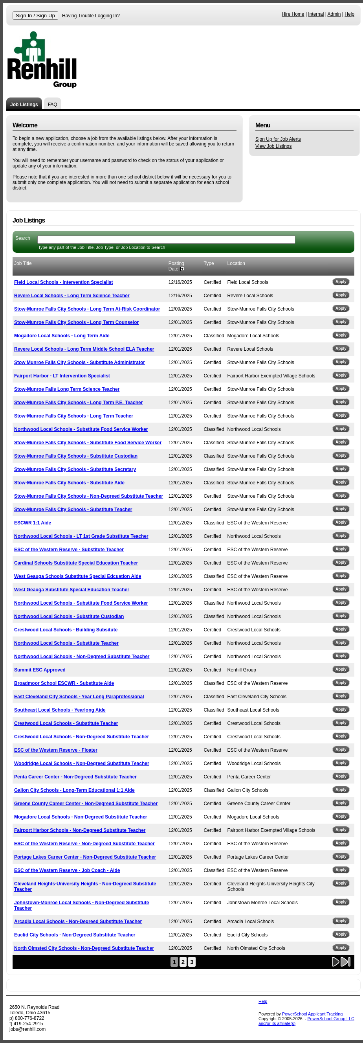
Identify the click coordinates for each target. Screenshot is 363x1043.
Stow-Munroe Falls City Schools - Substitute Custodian (76, 456)
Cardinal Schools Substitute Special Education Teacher (76, 563)
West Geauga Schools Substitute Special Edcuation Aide (77, 576)
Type (209, 263)
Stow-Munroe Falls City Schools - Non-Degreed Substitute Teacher (88, 496)
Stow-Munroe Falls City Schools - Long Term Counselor (76, 322)
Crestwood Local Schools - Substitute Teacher (66, 723)
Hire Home (293, 14)
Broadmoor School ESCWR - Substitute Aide (64, 683)
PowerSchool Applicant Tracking (312, 1014)
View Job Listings (273, 146)
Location (236, 263)
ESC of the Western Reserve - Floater (55, 750)
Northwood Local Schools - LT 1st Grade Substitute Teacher (81, 536)
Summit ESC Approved (40, 670)
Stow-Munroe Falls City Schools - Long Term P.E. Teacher (78, 402)
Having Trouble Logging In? (91, 15)
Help (349, 14)
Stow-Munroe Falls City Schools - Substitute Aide (69, 483)
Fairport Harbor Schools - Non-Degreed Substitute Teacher (80, 830)
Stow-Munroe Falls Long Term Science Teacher (66, 389)
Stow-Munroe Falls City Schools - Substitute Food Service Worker (87, 442)
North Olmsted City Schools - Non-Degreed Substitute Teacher (84, 948)
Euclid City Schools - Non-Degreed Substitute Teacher (75, 935)
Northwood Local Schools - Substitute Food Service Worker (81, 429)
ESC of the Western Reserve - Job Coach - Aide (67, 870)
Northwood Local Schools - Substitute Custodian (69, 616)
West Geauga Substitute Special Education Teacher (71, 589)
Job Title (23, 263)
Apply (341, 282)
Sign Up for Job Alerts (278, 139)
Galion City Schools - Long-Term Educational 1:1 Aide (74, 790)
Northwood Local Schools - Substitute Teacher (66, 643)
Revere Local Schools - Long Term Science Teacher (72, 295)
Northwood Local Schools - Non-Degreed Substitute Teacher (81, 656)
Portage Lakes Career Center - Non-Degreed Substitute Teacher (85, 857)
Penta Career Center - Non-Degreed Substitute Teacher (75, 777)
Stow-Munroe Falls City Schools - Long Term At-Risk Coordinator (87, 309)
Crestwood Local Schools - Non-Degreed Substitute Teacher (81, 736)
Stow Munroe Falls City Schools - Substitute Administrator (79, 362)
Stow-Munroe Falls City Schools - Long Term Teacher (73, 416)
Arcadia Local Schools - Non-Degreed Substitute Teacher (78, 921)
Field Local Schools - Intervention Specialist (63, 282)
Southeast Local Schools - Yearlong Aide (60, 710)
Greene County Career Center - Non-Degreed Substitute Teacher (86, 803)
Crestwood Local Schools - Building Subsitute (65, 630)
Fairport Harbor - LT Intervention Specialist (62, 376)
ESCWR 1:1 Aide (32, 523)
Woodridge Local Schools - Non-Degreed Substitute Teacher (81, 763)
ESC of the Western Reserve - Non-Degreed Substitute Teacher (84, 843)
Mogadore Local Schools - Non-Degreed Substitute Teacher (80, 817)
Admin (334, 14)
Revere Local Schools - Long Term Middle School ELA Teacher (84, 349)
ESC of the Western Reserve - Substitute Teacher (69, 549)
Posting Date (176, 266)
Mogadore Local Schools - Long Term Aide (62, 335)
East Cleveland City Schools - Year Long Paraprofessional (79, 696)
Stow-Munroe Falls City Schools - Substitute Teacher (73, 509)
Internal (316, 14)
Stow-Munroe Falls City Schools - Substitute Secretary (75, 469)
